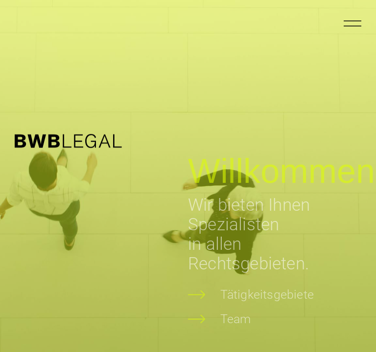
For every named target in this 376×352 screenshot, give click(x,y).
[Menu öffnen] (352, 23)
